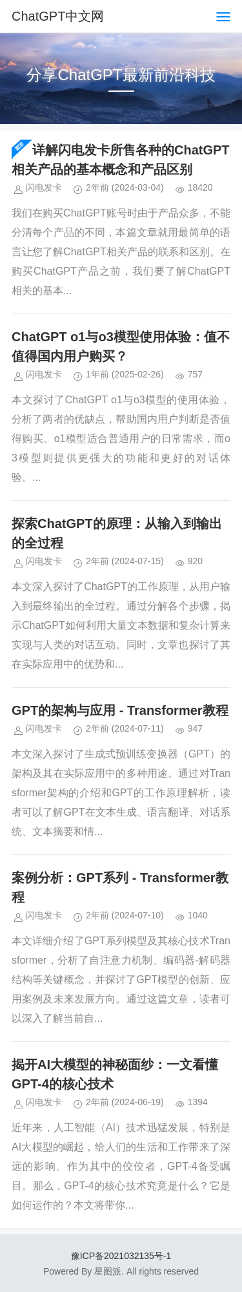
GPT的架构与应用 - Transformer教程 (120, 710)
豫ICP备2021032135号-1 (121, 1256)
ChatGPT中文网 (58, 16)
